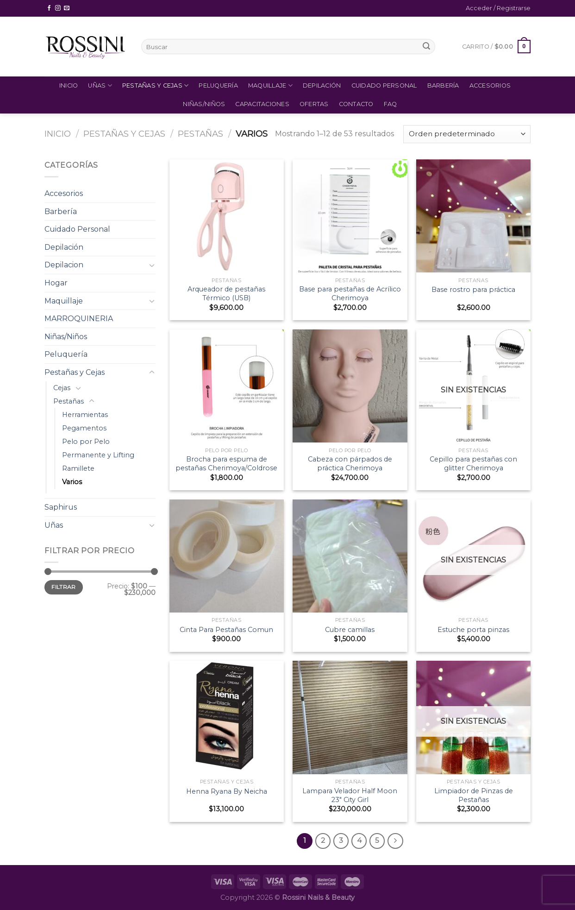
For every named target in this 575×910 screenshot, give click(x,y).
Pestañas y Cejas (155, 85)
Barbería (443, 85)
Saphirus (60, 507)
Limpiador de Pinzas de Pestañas (473, 795)
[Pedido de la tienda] (467, 134)
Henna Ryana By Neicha (226, 791)
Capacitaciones (262, 104)
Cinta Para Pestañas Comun (226, 630)
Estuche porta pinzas (473, 630)
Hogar (56, 282)
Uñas (100, 85)
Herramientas (85, 415)
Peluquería (218, 85)
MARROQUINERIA (78, 318)
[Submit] (426, 47)
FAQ (390, 104)
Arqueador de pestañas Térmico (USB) (226, 293)
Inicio (68, 85)
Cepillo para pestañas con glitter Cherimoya (473, 463)
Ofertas (314, 104)
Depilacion (63, 264)
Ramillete (78, 468)
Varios (72, 482)
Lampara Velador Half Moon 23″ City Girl (349, 795)
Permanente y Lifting (98, 455)
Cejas (61, 388)
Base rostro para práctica (473, 289)
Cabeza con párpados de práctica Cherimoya (350, 463)
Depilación (322, 85)
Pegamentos (84, 428)
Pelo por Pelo (86, 441)
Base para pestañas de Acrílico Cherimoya (350, 293)
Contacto (356, 104)
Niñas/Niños (204, 104)
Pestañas (200, 133)
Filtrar (63, 586)
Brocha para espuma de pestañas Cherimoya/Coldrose (226, 463)
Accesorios (490, 85)
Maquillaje (270, 85)
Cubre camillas (350, 630)
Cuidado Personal (384, 85)
